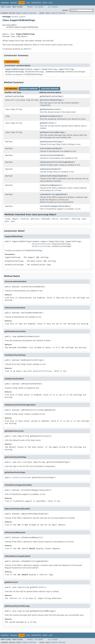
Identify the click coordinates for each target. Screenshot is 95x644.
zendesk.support (18, 17)
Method (33, 13)
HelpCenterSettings (14, 72)
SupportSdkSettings (14, 69)
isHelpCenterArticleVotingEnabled (56, 162)
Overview (5, 3)
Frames (30, 7)
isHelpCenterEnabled (50, 169)
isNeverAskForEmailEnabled (53, 176)
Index (45, 3)
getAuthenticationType (51, 96)
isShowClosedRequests (50, 185)
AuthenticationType (55, 72)
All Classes (53, 7)
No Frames (39, 7)
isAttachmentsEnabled (50, 148)
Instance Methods (29, 89)
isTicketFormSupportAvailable (54, 206)
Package (13, 3)
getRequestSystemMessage (52, 132)
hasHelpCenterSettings (51, 142)
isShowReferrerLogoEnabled (53, 194)
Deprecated (36, 3)
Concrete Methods (50, 89)
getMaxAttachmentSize (50, 116)
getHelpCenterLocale (50, 109)
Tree (28, 3)
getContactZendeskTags (51, 100)
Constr (25, 13)
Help (51, 3)
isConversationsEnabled (51, 155)
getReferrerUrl (47, 123)
